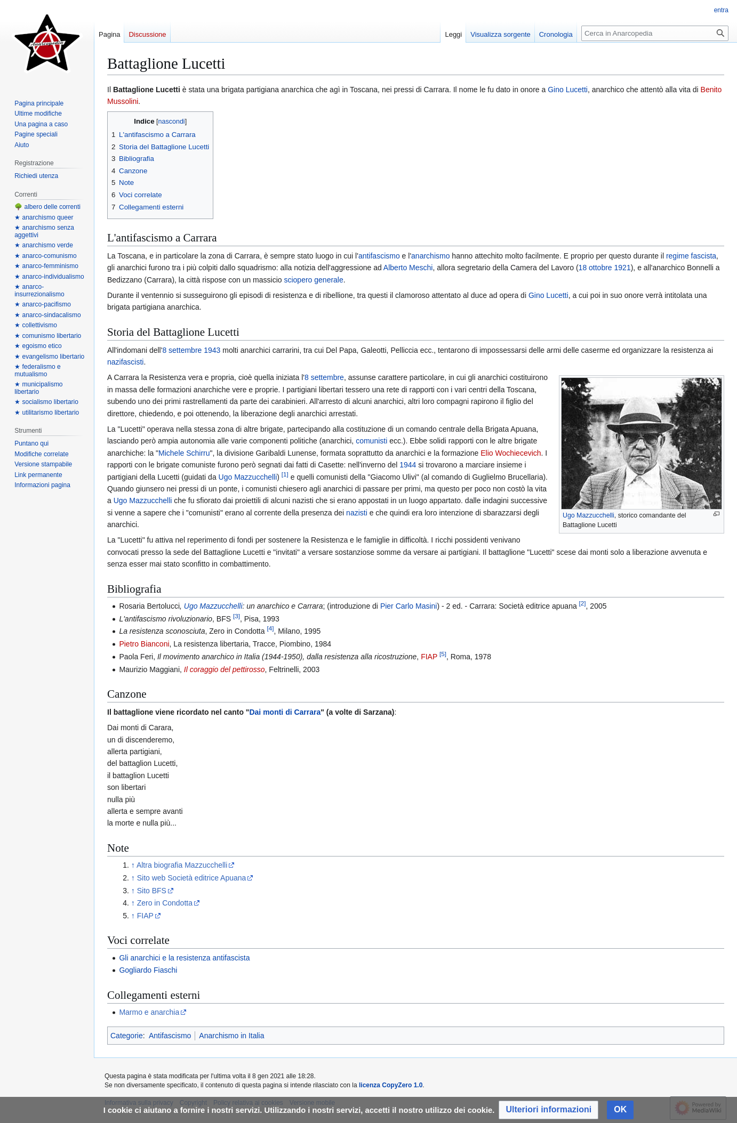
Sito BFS (151, 890)
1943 (212, 350)
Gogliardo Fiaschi (148, 970)
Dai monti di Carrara (285, 712)
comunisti (371, 441)
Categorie (126, 1035)
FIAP (429, 656)
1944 (407, 464)
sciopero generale (313, 280)
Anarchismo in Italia (231, 1035)
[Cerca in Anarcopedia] (654, 33)
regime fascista (691, 256)
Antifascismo (170, 1035)
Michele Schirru (184, 453)
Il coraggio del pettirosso (224, 669)
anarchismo (430, 256)
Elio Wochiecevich (510, 453)
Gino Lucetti (568, 89)
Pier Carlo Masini (408, 606)
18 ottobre (595, 267)
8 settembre (182, 350)
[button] (548, 1110)
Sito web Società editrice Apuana (191, 878)
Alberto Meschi (408, 267)
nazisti (356, 512)
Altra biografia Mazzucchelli (182, 865)
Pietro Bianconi (144, 644)
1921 (622, 267)
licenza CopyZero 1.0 (390, 1085)
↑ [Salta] (133, 865)
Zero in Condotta (165, 903)
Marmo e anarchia (149, 1012)
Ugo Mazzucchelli (588, 515)
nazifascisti (125, 362)
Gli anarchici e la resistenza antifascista (184, 958)
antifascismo (379, 256)
